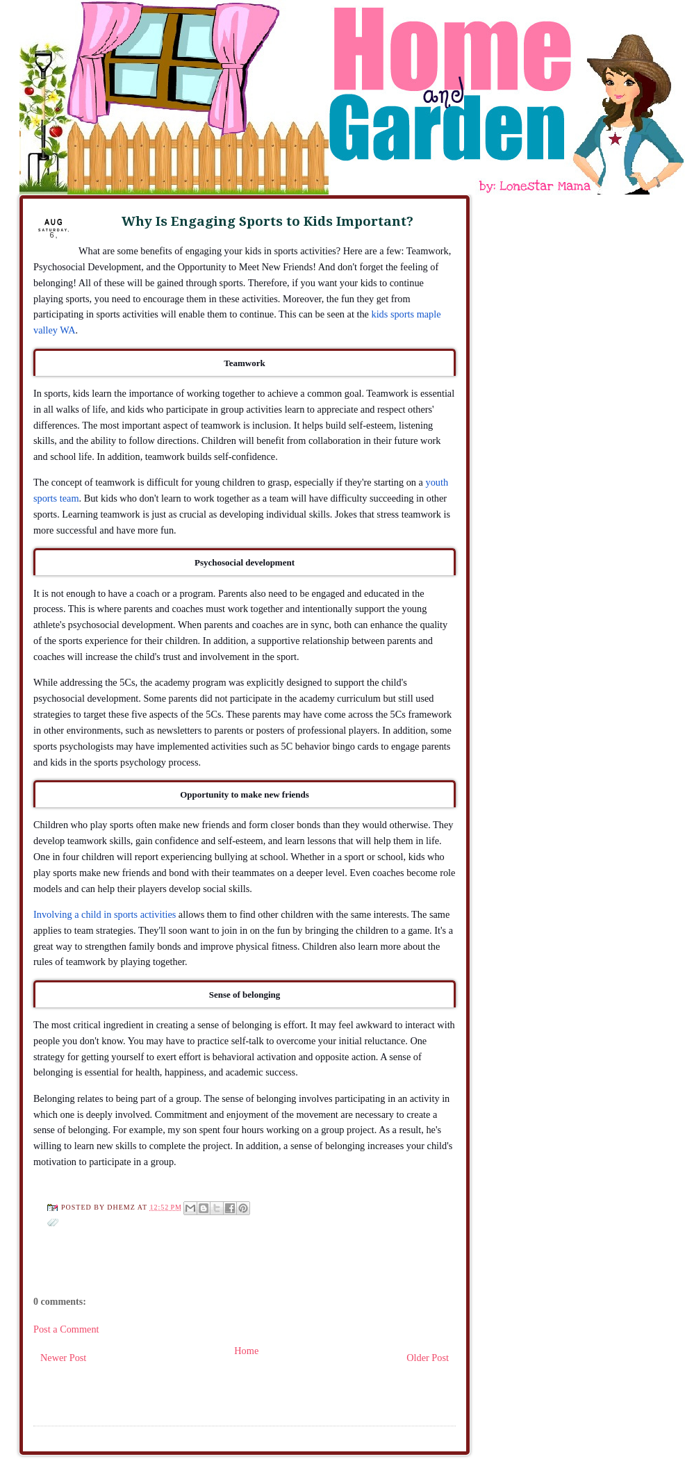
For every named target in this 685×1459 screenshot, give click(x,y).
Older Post (427, 1357)
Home (246, 1350)
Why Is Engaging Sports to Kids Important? (267, 221)
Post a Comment (66, 1329)
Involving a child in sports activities (104, 914)
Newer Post (63, 1357)
